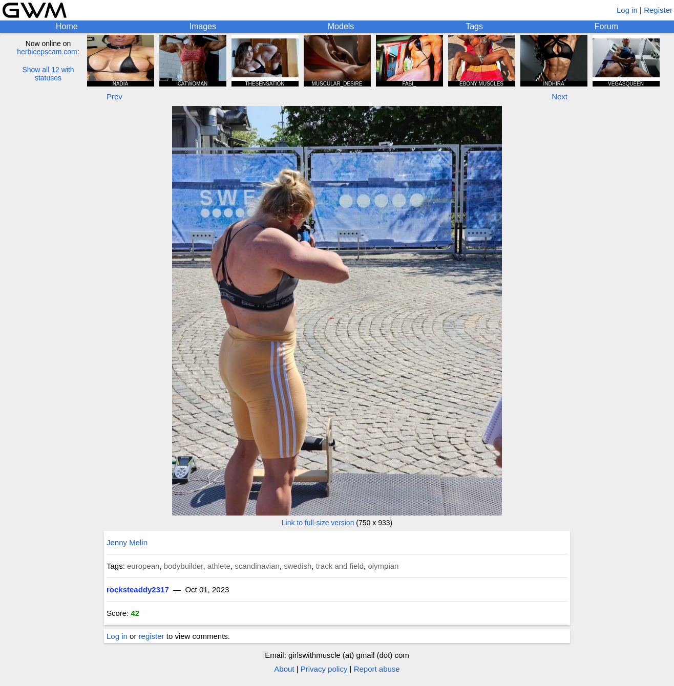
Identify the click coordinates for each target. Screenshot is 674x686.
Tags (474, 26)
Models (341, 26)
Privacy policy (324, 668)
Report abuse (377, 668)
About (284, 668)
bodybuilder (183, 566)
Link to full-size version (318, 523)
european (143, 566)
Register (658, 10)
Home (67, 26)
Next (559, 96)
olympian (383, 566)
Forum (606, 26)
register (151, 636)
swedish (297, 566)
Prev (114, 96)
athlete (218, 566)
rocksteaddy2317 (138, 589)
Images (202, 26)
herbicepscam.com (47, 52)
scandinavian (257, 566)
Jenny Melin (127, 542)
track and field (340, 566)
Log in (627, 10)
